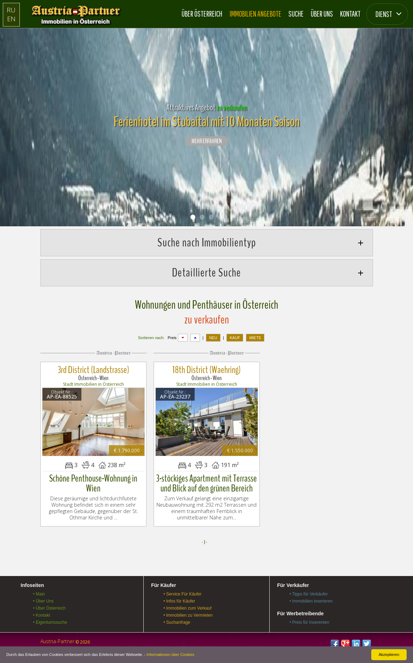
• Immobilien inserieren (311, 598)
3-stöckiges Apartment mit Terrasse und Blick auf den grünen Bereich (206, 481)
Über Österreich (202, 13)
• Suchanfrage (177, 619)
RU (11, 9)
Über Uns (322, 13)
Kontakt (350, 13)
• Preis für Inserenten (309, 619)
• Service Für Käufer (183, 591)
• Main (39, 591)
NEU (213, 338)
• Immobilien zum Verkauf (188, 605)
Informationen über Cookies (170, 654)
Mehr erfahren (206, 141)
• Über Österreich (49, 605)
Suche (296, 13)
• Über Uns (43, 598)
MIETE (255, 338)
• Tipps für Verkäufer (308, 591)
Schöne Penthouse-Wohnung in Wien (93, 481)
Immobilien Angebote (255, 13)
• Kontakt (41, 612)
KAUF (235, 338)
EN (11, 18)
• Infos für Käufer (179, 598)
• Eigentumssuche (50, 619)
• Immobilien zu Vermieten (188, 612)
